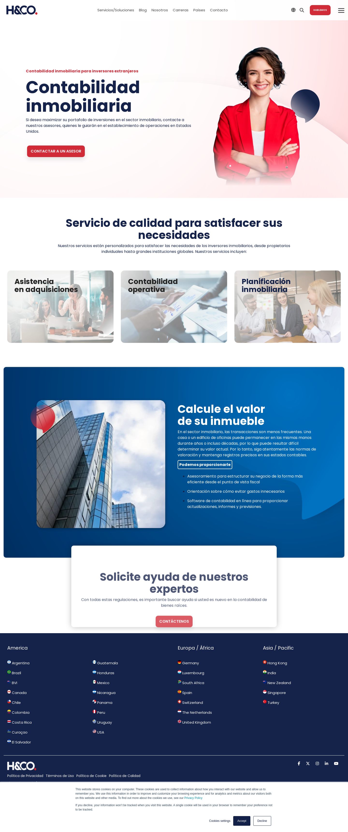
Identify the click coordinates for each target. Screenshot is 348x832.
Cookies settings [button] (219, 821)
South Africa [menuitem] (191, 682)
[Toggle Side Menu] (341, 10)
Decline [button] (262, 821)
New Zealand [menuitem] (277, 682)
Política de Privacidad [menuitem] (25, 775)
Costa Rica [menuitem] (19, 722)
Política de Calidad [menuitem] (124, 775)
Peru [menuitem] (99, 712)
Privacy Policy (193, 798)
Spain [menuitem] (185, 692)
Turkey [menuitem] (271, 702)
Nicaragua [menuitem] (104, 692)
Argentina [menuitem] (18, 663)
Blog (143, 10)
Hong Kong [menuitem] (275, 663)
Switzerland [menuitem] (190, 702)
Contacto (219, 10)
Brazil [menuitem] (14, 672)
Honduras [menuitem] (103, 672)
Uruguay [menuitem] (102, 722)
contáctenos (174, 661)
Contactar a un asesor (56, 151)
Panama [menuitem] (102, 702)
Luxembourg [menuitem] (191, 672)
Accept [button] (241, 821)
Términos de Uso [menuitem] (60, 775)
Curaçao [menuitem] (17, 732)
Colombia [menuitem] (18, 712)
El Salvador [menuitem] (19, 742)
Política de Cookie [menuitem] (91, 775)
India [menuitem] (269, 672)
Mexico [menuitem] (101, 682)
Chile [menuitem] (14, 702)
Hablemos (320, 10)
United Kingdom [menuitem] (194, 722)
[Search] (302, 10)
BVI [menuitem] (12, 682)
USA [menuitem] (98, 732)
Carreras (180, 10)
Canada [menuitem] (17, 692)
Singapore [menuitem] (274, 692)
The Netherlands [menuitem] (195, 712)
